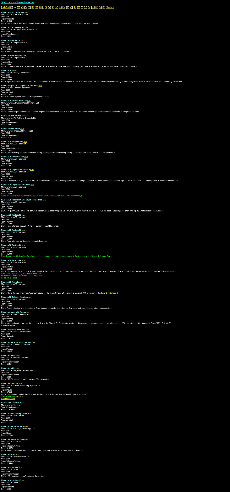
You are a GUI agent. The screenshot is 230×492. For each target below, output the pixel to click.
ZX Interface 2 (112, 293)
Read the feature (8, 325)
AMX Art (19, 396)
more (26, 12)
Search (110, 7)
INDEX (5, 7)
